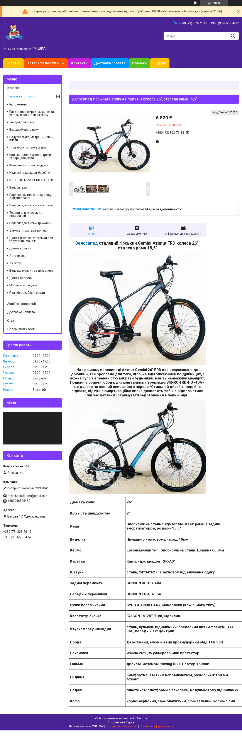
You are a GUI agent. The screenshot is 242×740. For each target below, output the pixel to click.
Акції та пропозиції (21, 304)
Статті (11, 320)
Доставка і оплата (109, 63)
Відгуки (159, 63)
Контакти (79, 63)
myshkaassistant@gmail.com (28, 496)
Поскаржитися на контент (122, 726)
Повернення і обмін (21, 329)
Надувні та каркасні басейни (29, 172)
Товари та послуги (43, 63)
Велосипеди (18, 187)
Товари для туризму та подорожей (25, 214)
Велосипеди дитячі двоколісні (31, 205)
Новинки (139, 63)
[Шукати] (233, 36)
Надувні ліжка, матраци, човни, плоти (31, 138)
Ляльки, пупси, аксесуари (27, 147)
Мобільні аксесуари (23, 285)
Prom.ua (142, 718)
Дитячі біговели (20, 278)
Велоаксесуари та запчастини (31, 270)
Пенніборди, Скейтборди (27, 292)
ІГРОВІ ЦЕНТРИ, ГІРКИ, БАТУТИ (31, 180)
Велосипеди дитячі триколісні (30, 223)
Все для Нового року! (24, 129)
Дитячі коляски (20, 248)
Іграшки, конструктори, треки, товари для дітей (30, 156)
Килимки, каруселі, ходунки (29, 165)
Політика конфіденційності (156, 726)
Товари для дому (21, 122)
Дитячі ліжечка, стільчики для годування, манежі (31, 239)
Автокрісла (17, 255)
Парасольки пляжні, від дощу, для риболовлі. (30, 196)
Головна (13, 63)
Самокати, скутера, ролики (28, 230)
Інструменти (18, 104)
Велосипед (86, 243)
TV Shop (15, 263)
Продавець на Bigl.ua (121, 722)
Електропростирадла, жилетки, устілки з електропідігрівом (31, 113)
